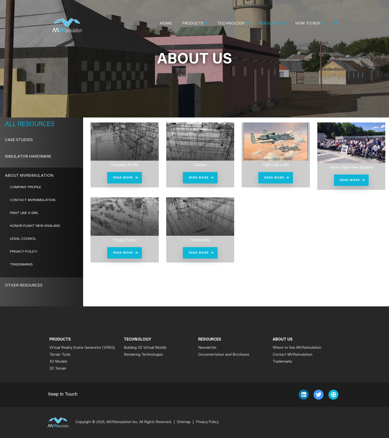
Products (194, 24)
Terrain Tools (59, 355)
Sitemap (184, 422)
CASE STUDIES (19, 140)
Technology (233, 24)
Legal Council (23, 239)
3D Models (58, 362)
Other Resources (23, 286)
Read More (123, 177)
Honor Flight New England (35, 226)
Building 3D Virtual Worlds (145, 348)
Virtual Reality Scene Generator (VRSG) (82, 348)
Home (166, 24)
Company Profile (25, 187)
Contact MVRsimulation (32, 200)
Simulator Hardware (28, 157)
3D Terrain (57, 369)
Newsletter (207, 348)
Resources (272, 24)
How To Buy (309, 24)
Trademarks (21, 264)
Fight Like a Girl (24, 213)
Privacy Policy (23, 252)
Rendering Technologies (143, 355)
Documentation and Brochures (223, 355)
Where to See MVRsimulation (297, 348)
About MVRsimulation (29, 176)
